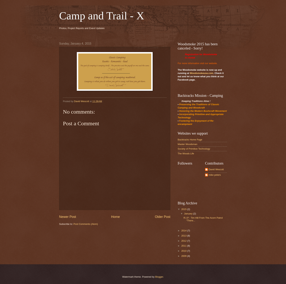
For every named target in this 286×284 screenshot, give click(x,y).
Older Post (162, 217)
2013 (184, 235)
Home (115, 217)
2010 (184, 250)
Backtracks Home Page (190, 139)
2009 (184, 256)
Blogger (159, 276)
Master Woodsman (187, 144)
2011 (184, 245)
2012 (184, 240)
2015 (184, 209)
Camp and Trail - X (101, 16)
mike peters (215, 175)
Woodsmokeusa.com (201, 73)
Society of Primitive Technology (194, 148)
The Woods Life (186, 153)
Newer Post (67, 217)
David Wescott (216, 169)
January (188, 213)
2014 (184, 230)
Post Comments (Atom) (86, 224)
